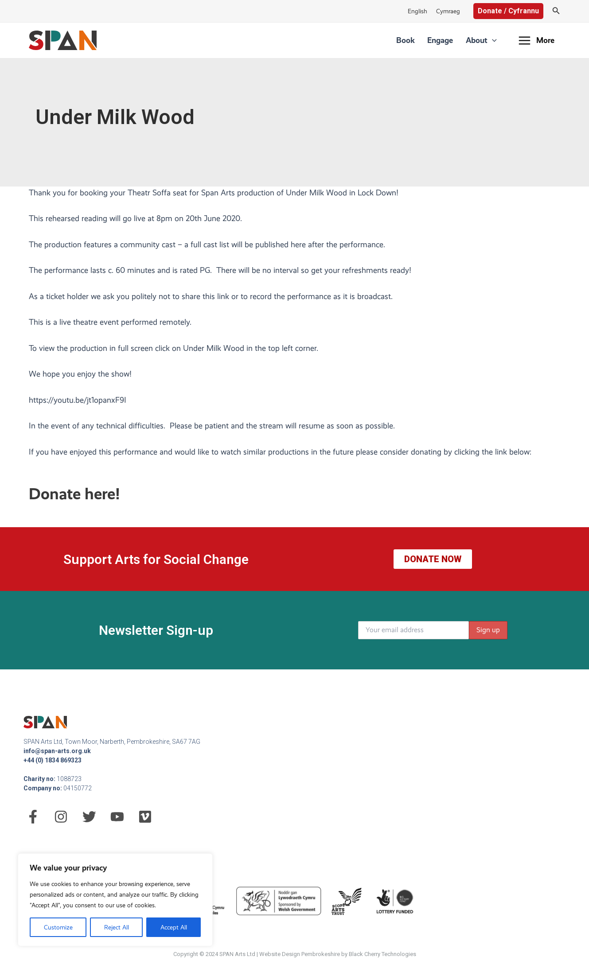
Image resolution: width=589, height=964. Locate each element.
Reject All (116, 927)
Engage (446, 40)
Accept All (173, 927)
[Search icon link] (556, 11)
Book (415, 40)
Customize (58, 927)
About (483, 40)
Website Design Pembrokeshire (299, 954)
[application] (494, 40)
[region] (115, 899)
